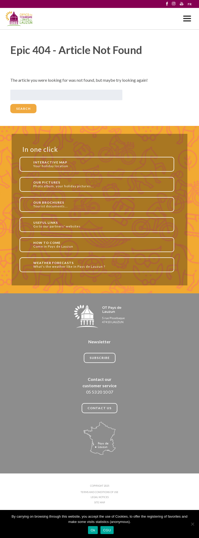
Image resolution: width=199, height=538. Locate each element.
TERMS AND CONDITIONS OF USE (99, 492)
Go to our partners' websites (100, 224)
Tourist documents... (100, 204)
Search (23, 109)
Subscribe (100, 358)
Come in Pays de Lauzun (100, 244)
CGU (107, 530)
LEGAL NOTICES (100, 497)
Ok (93, 530)
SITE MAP (99, 502)
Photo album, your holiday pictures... (100, 184)
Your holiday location (100, 164)
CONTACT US (99, 408)
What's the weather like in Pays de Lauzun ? (100, 264)
